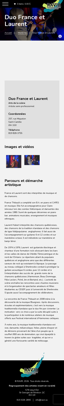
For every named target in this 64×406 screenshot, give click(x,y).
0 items (21, 4)
